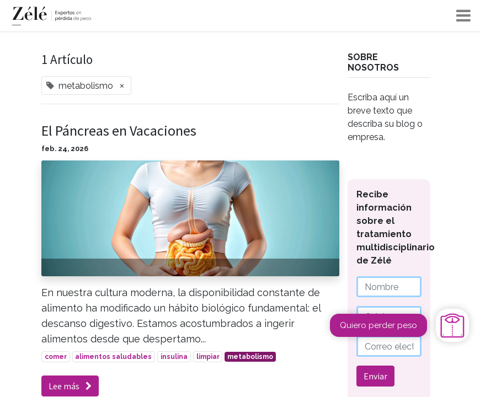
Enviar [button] (375, 376)
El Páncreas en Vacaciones (118, 130)
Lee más (70, 385)
